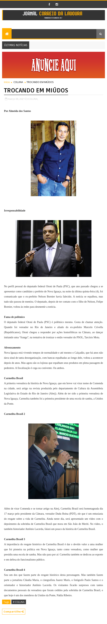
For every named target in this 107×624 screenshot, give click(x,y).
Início (7, 82)
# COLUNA (18, 602)
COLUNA (18, 82)
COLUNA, (33, 99)
